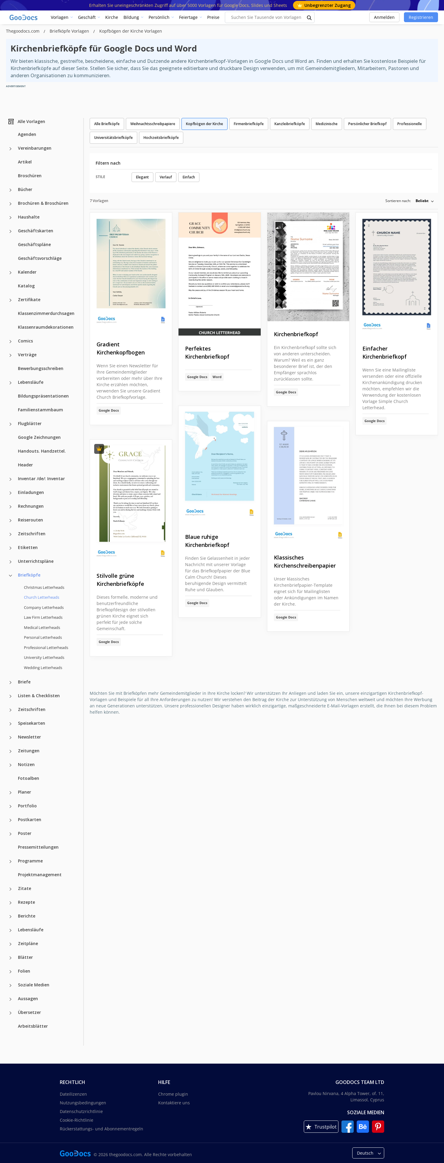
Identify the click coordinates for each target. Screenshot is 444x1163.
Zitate (24, 888)
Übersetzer (29, 1012)
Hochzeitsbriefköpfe (161, 137)
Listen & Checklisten (39, 695)
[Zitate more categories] (10, 889)
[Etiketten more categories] (10, 548)
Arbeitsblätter (33, 1026)
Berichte (26, 916)
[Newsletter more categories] (10, 737)
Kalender (27, 272)
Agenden (27, 134)
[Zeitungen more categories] (10, 751)
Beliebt (422, 200)
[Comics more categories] (10, 341)
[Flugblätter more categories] (10, 424)
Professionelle (409, 123)
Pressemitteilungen (38, 847)
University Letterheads (44, 657)
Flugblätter (30, 423)
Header (25, 465)
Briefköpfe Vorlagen (70, 31)
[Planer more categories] (10, 792)
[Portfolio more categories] (10, 806)
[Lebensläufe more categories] (10, 382)
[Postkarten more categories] (10, 820)
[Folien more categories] (10, 971)
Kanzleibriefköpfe (289, 123)
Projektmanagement (40, 874)
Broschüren (30, 175)
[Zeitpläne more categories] (10, 944)
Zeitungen (28, 750)
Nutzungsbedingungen (83, 1103)
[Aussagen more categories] (10, 999)
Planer (24, 792)
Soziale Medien (33, 985)
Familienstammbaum (40, 410)
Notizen (26, 764)
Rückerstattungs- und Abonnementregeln (101, 1129)
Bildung (131, 17)
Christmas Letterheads (44, 587)
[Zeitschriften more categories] (10, 534)
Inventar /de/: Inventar (41, 478)
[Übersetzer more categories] (10, 1013)
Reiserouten (30, 520)
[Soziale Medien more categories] (10, 985)
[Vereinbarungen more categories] (10, 148)
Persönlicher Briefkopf (367, 123)
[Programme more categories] (10, 861)
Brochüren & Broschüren (43, 203)
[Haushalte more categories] (10, 217)
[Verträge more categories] (10, 355)
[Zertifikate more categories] (10, 300)
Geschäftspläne (34, 244)
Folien (24, 971)
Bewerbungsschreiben (40, 368)
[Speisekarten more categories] (10, 723)
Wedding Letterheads (43, 667)
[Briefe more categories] (10, 682)
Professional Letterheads (46, 647)
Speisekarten (31, 723)
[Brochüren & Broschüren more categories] (10, 203)
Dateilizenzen (73, 1094)
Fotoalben (28, 778)
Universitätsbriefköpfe (113, 137)
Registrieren (421, 17)
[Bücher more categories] (10, 190)
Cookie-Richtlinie (76, 1120)
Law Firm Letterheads (43, 617)
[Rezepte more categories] (10, 902)
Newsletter (29, 737)
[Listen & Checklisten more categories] (10, 696)
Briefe (24, 682)
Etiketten (28, 547)
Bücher (25, 189)
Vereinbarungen (34, 148)
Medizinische (327, 123)
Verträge (27, 354)
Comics (25, 341)
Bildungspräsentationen (43, 396)
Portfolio (27, 806)
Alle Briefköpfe (107, 123)
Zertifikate (29, 299)
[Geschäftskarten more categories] (10, 231)
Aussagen (28, 998)
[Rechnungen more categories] (10, 506)
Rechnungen (31, 506)
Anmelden (384, 17)
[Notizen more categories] (10, 765)
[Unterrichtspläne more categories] (10, 561)
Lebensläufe (30, 382)
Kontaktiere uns (174, 1103)
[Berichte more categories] (10, 916)
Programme (30, 861)
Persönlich (159, 17)
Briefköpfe (29, 575)
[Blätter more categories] (10, 957)
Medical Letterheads (42, 627)
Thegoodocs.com (23, 31)
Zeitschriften (31, 533)
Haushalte (28, 217)
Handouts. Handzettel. (42, 451)
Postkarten (29, 819)
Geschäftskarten (35, 230)
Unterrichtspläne (36, 561)
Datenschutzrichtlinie (81, 1111)
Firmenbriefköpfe (249, 123)
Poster (24, 833)
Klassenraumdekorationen (46, 327)
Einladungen (31, 492)
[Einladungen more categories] (10, 493)
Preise (213, 17)
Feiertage (188, 17)
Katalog (26, 286)
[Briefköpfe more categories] (10, 575)
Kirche (111, 17)
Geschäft (87, 17)
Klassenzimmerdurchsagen (46, 313)
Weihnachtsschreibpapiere (152, 123)
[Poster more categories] (10, 834)
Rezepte (26, 902)
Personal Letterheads (43, 637)
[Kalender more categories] (10, 272)
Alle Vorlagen (26, 121)
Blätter (25, 957)
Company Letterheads (44, 607)
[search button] (309, 17)
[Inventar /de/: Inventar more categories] (10, 479)
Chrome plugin (173, 1094)
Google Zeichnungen (39, 437)
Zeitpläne (28, 943)
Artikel (25, 162)
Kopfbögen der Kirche (204, 123)
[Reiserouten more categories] (10, 520)
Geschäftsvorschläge (40, 258)
